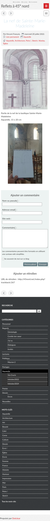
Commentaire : (9, 227)
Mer (4, 483)
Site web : (6, 218)
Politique (6, 358)
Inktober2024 (13, 384)
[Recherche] (19, 311)
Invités (10, 349)
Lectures (5, 354)
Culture (5, 439)
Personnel (6, 324)
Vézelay (42, 40)
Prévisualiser (30, 264)
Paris (4, 487)
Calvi (4, 431)
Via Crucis (12, 375)
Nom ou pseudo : (10, 200)
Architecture (20, 40)
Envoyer (43, 264)
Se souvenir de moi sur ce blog (16, 259)
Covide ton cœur (14, 336)
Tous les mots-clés (9, 501)
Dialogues (12, 345)
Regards (5, 328)
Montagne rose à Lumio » (11, 13)
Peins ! (28, 40)
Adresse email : (9, 209)
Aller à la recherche (33, 2)
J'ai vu (10, 340)
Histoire (5, 470)
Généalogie (12, 332)
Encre (10, 396)
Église (5, 43)
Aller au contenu (16, 2)
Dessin (5, 393)
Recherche (7, 305)
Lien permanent (12, 37)
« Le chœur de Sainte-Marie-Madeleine (3, 13)
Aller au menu (24, 2)
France (5, 465)
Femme (5, 461)
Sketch (35, 40)
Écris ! (4, 448)
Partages (5, 367)
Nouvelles (6, 401)
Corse (4, 435)
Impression (6, 478)
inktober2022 (13, 379)
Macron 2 (12, 362)
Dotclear (16, 518)
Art (3, 422)
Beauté (5, 427)
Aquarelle (27, 37)
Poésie (5, 388)
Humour (5, 474)
